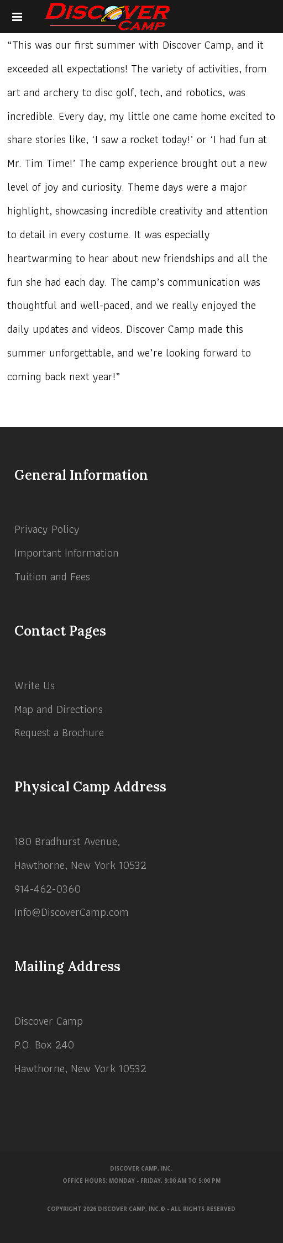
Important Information (66, 553)
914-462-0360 (47, 889)
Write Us (34, 685)
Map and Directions (58, 709)
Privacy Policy (47, 529)
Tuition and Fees (52, 576)
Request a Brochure (59, 732)
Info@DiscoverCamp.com (71, 912)
